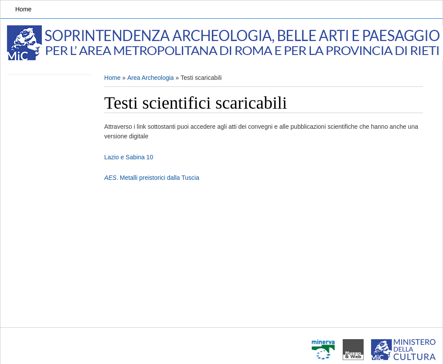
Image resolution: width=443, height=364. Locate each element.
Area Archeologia (150, 77)
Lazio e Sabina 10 (128, 157)
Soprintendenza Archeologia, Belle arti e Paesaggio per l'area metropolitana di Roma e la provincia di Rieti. (225, 42)
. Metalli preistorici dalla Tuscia (151, 177)
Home (23, 9)
